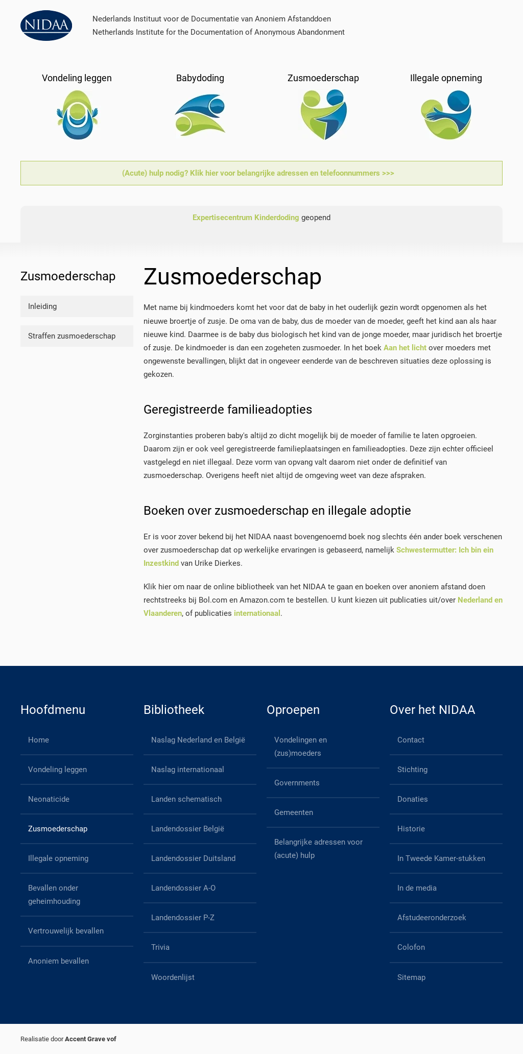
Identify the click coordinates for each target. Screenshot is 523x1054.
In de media (417, 888)
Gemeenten (293, 812)
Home (38, 740)
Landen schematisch (186, 799)
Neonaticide (48, 799)
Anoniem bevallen (58, 961)
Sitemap (411, 977)
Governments (297, 782)
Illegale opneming (58, 858)
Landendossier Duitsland (193, 858)
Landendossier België (187, 828)
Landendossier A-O (183, 888)
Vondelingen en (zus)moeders (300, 746)
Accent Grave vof (90, 1039)
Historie (411, 828)
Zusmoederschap (57, 828)
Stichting (412, 769)
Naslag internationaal (187, 769)
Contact (410, 740)
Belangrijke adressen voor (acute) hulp (318, 848)
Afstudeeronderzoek (431, 917)
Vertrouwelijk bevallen (66, 931)
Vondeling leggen (57, 769)
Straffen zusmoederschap (71, 336)
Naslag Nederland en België (198, 740)
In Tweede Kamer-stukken (441, 858)
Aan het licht (405, 347)
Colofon (411, 947)
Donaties (412, 799)
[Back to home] (46, 25)
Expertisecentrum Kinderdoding (246, 217)
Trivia (160, 947)
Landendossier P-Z (183, 917)
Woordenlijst (173, 977)
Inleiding (42, 306)
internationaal (257, 613)
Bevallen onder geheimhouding (54, 894)
